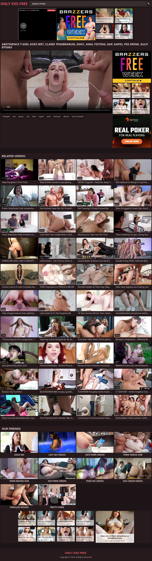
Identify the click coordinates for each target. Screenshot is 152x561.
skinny (66, 116)
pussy (21, 116)
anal (48, 116)
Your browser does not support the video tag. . (56, 81)
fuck (34, 116)
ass (28, 116)
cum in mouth (78, 116)
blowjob (6, 116)
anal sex (56, 116)
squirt (41, 116)
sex (14, 116)
